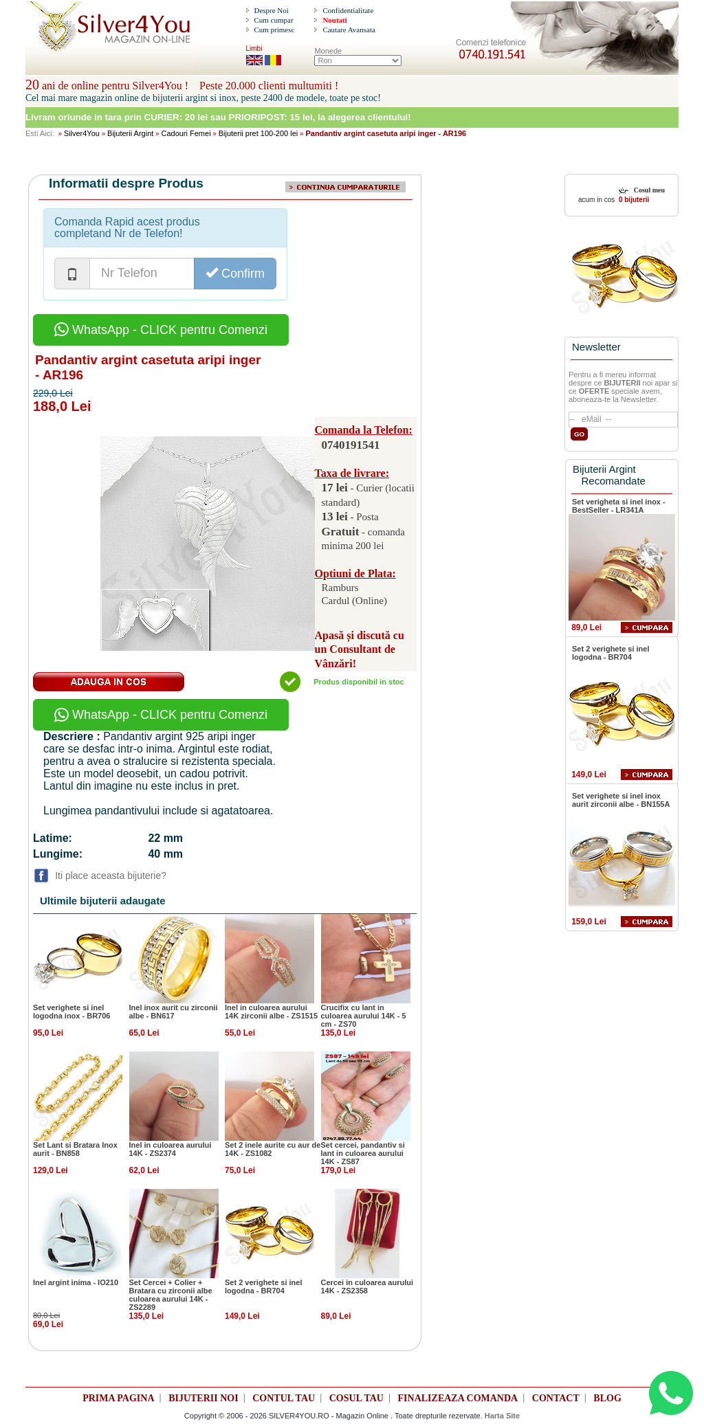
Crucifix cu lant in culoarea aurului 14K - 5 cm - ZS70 (363, 1015)
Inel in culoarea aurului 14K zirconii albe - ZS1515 (271, 1011)
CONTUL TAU (283, 1398)
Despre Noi (271, 10)
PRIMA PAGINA (118, 1398)
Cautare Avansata (348, 29)
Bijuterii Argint (130, 133)
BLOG (607, 1398)
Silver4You (82, 133)
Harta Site (502, 1416)
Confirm (235, 273)
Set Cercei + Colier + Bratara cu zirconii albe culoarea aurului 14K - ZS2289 (170, 1294)
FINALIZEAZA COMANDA (458, 1398)
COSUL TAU (356, 1398)
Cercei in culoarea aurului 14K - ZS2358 (367, 1286)
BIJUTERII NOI (203, 1398)
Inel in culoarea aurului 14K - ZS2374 (170, 1149)
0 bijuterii (633, 199)
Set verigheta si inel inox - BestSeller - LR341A (619, 506)
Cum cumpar (273, 20)
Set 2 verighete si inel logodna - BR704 (263, 1286)
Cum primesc (274, 29)
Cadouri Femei (185, 133)
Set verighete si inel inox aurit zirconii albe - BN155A (621, 800)
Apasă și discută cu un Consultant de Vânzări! (359, 650)
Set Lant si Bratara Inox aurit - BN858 (75, 1149)
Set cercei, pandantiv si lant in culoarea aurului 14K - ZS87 (363, 1153)
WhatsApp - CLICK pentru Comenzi (160, 330)
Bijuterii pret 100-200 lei (258, 133)
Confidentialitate (347, 10)
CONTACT (556, 1398)
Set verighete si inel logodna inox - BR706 (71, 1011)
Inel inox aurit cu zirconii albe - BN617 (173, 1011)
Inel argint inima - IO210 (75, 1282)
